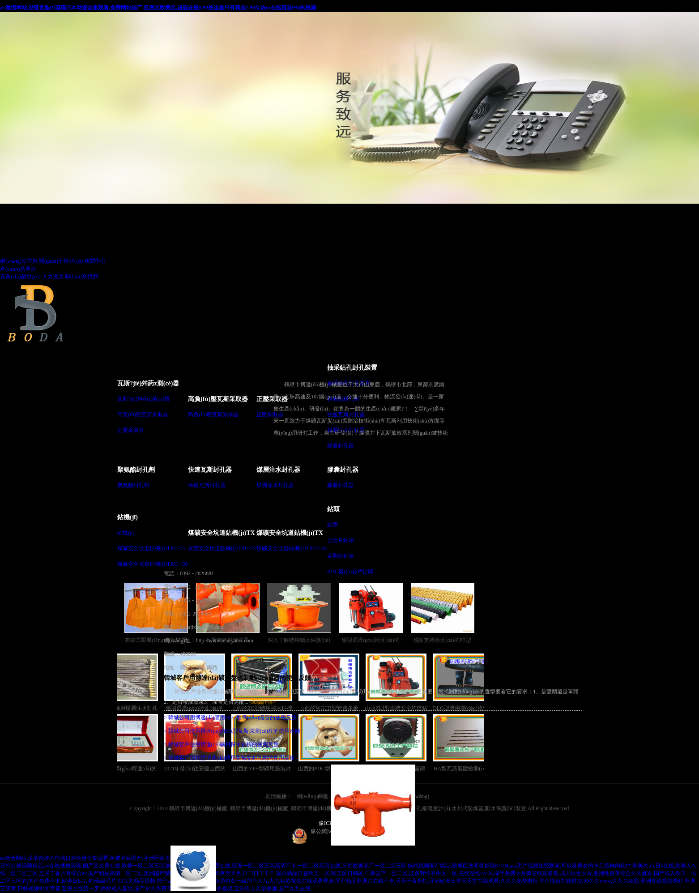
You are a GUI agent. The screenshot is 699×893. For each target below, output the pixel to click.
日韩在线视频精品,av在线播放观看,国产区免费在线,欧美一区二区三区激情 (87, 866)
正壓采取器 (130, 430)
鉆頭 (333, 509)
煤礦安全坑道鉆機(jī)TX (221, 533)
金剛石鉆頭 (340, 556)
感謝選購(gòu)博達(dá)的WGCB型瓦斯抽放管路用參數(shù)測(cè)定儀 (129, 744)
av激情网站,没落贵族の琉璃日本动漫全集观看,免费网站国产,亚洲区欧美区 (87, 858)
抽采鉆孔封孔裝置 (352, 367)
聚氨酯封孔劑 (136, 469)
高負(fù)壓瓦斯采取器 (142, 414)
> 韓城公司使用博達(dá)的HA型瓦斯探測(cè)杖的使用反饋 (232, 731)
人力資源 (53, 276)
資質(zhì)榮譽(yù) (20, 276)
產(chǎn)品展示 (18, 269)
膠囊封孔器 (340, 446)
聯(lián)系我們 (81, 276)
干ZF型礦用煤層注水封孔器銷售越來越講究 (129, 684)
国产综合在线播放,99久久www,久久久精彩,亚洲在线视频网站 (611, 881)
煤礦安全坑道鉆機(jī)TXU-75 (151, 548)
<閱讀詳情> (262, 702)
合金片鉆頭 (340, 540)
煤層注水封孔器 (278, 469)
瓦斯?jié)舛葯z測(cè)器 (148, 383)
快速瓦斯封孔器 (210, 469)
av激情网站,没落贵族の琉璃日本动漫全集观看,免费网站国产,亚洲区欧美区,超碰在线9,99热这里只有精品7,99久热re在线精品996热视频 (158, 7)
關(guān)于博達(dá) (61, 261)
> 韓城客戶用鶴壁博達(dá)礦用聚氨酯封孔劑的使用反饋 (229, 758)
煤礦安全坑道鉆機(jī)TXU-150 (152, 564)
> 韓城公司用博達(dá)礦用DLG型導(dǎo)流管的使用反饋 (230, 717)
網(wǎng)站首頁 (19, 261)
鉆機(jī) (127, 517)
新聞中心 (95, 261)
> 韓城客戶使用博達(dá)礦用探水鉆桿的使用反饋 (221, 744)
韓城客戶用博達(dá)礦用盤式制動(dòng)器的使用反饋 (237, 678)
